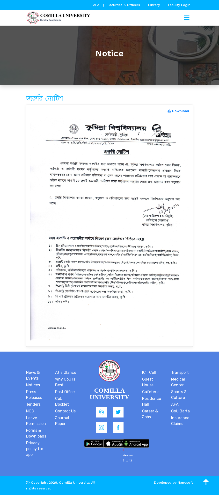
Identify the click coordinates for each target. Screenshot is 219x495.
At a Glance (65, 372)
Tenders (33, 404)
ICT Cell (149, 372)
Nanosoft (185, 482)
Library (154, 5)
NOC (30, 411)
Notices (33, 385)
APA (97, 5)
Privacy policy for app (34, 449)
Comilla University (74, 482)
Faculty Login (179, 5)
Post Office (65, 391)
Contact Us (65, 411)
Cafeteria (151, 391)
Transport (180, 372)
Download (178, 111)
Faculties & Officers (124, 5)
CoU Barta (180, 411)
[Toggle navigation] (186, 17)
